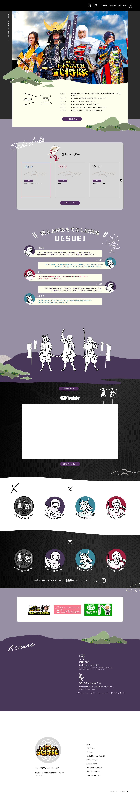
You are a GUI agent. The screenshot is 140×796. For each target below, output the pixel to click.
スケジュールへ (70, 203)
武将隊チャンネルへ (70, 464)
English (103, 5)
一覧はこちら (72, 119)
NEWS (89, 747)
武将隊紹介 (90, 754)
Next (121, 180)
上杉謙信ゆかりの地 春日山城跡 (96, 758)
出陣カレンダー (91, 751)
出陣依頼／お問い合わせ (118, 5)
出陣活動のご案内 (92, 766)
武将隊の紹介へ (69, 389)
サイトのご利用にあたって (94, 770)
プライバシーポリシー (93, 773)
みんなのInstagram (92, 762)
